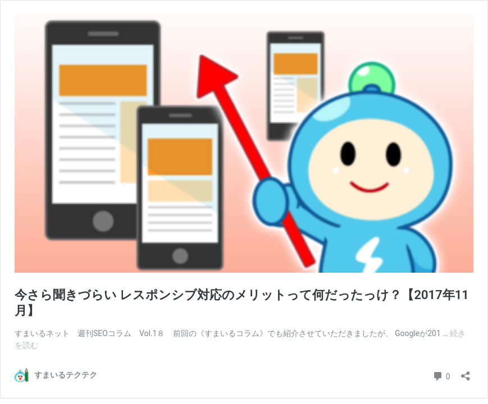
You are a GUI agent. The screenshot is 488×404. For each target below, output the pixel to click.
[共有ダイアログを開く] (465, 372)
